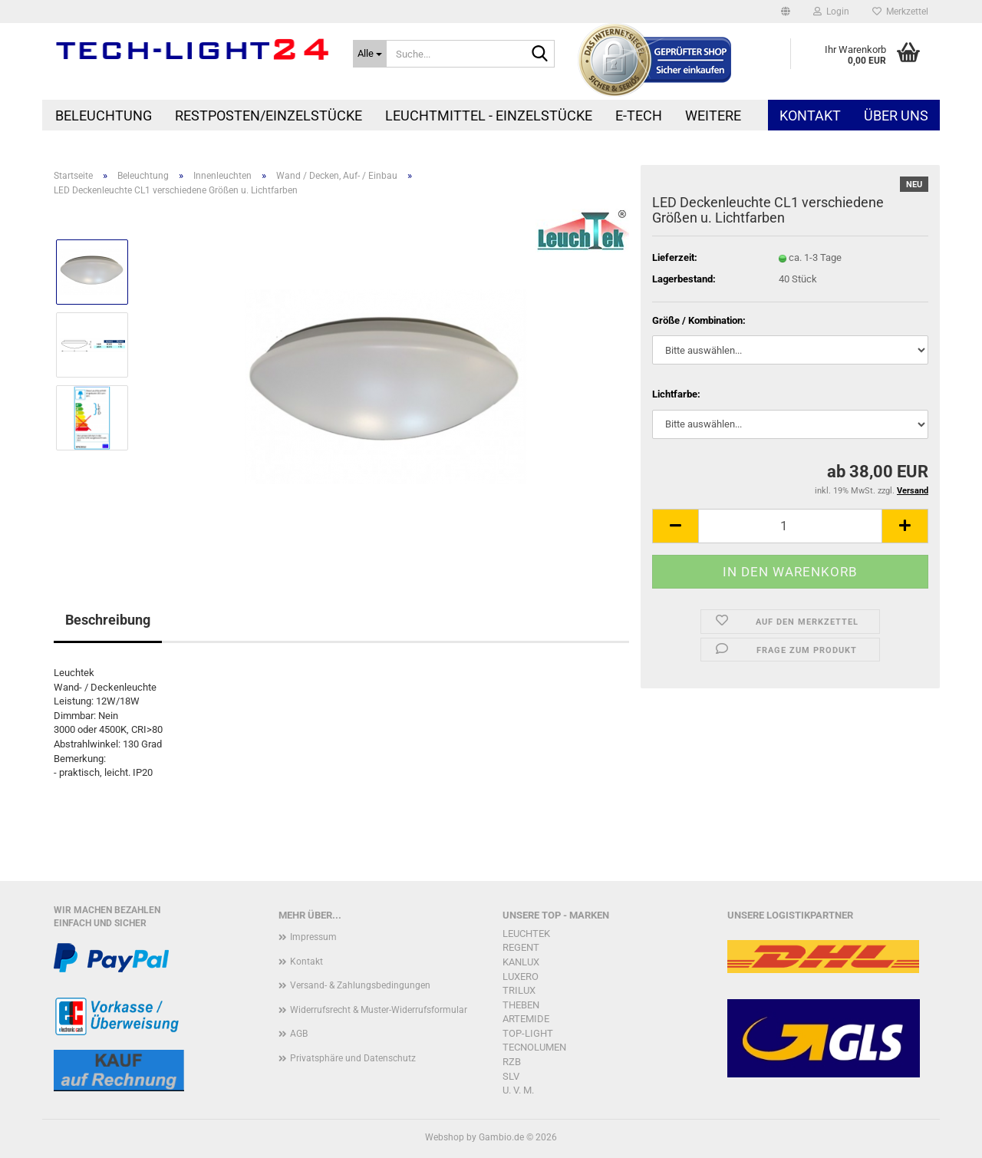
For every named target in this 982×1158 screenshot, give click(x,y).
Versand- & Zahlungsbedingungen (360, 985)
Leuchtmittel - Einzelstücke (488, 115)
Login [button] (831, 11)
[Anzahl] (790, 526)
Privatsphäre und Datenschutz (353, 1058)
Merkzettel (900, 11)
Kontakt (810, 115)
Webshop (444, 1137)
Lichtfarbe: (676, 394)
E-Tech (638, 115)
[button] (785, 11)
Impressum (313, 937)
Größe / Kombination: (699, 320)
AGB (299, 1033)
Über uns (896, 115)
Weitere (713, 115)
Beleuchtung (103, 115)
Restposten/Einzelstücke (268, 115)
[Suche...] (370, 54)
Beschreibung (107, 620)
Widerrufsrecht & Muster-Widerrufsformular (378, 1010)
